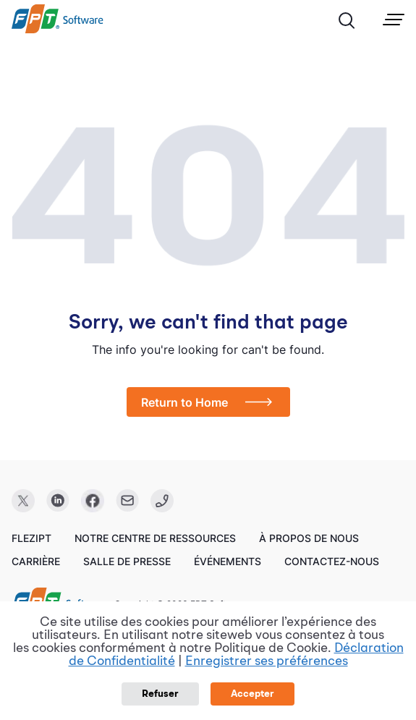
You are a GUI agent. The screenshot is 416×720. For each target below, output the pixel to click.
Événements (227, 561)
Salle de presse (127, 561)
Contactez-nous (331, 561)
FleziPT (31, 538)
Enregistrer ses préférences (266, 661)
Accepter (252, 694)
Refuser (160, 694)
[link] (57, 29)
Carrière (36, 561)
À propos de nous (309, 538)
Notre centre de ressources (155, 538)
